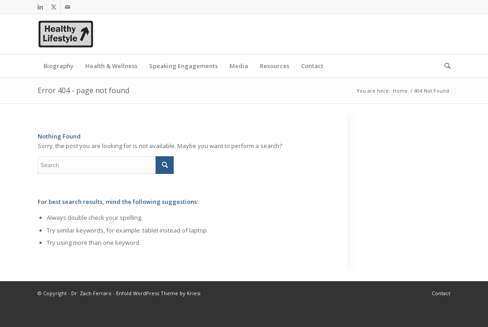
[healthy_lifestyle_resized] (66, 34)
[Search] (444, 65)
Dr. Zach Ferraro (91, 293)
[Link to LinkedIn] (40, 7)
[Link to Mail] (67, 7)
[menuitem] (58, 65)
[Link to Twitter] (53, 7)
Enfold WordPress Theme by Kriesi (158, 293)
